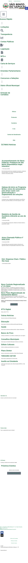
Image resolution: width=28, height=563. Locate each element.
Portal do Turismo (14, 543)
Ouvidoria (14, 123)
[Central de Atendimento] (14, 132)
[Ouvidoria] (14, 120)
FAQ (14, 140)
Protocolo (14, 117)
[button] (26, 8)
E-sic (14, 129)
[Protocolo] (14, 114)
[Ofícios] (14, 109)
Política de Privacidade (14, 538)
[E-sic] (14, 126)
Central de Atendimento (14, 134)
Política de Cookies (14, 540)
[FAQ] (14, 137)
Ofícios (14, 111)
